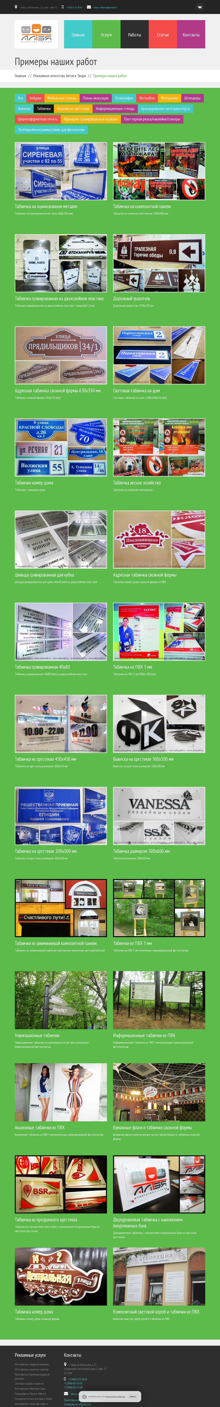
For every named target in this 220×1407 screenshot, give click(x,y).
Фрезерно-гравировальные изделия (91, 118)
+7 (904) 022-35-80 (73, 1387)
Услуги (106, 35)
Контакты (191, 35)
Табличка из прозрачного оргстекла (46, 1219)
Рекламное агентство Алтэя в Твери (59, 75)
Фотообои (147, 97)
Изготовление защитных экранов (31, 1369)
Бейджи (35, 97)
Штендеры (193, 97)
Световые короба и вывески (29, 1383)
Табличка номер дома (34, 1311)
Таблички (44, 108)
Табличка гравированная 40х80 (42, 666)
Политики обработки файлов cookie (115, 1396)
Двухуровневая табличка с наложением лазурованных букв (148, 1222)
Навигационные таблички (37, 1035)
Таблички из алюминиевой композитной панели (56, 943)
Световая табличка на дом (136, 390)
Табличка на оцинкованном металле (46, 206)
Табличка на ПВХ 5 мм (132, 666)
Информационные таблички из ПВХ (144, 1035)
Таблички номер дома (34, 482)
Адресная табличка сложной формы (144, 574)
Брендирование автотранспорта (165, 108)
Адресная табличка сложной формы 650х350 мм (57, 390)
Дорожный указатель (131, 298)
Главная (78, 35)
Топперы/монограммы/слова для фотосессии (51, 129)
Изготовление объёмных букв (30, 1388)
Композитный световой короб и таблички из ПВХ (156, 1311)
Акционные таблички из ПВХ (40, 1127)
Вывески (24, 108)
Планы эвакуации (96, 97)
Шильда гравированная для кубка (44, 574)
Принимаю (133, 1396)
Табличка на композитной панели (142, 206)
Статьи (163, 35)
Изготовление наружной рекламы (32, 1364)
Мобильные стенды (62, 97)
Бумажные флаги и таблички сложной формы (152, 1127)
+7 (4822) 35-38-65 (74, 7)
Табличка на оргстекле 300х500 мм (46, 851)
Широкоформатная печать (38, 118)
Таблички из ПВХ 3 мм (132, 943)
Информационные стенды (115, 108)
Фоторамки (169, 97)
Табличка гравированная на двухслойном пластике (59, 298)
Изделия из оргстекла (73, 108)
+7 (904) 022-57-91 (73, 1383)
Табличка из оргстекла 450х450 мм (45, 759)
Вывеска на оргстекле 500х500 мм (143, 759)
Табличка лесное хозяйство (137, 482)
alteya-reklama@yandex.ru (105, 7)
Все (20, 97)
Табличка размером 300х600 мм (141, 851)
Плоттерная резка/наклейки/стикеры (152, 118)
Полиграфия (124, 97)
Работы (134, 35)
